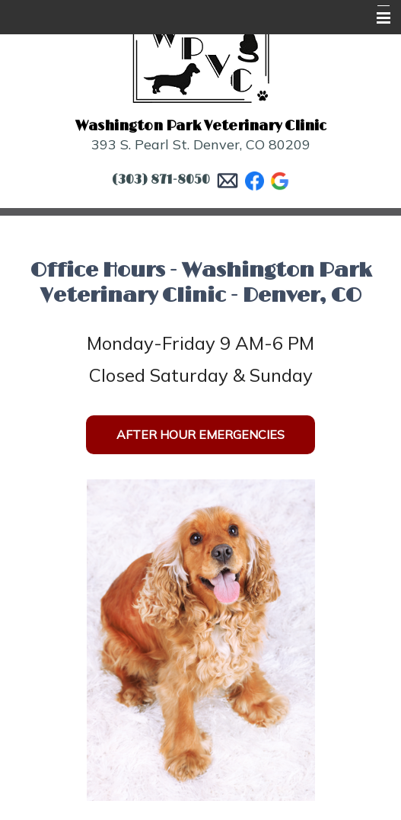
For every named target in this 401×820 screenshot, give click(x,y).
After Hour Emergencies (200, 434)
